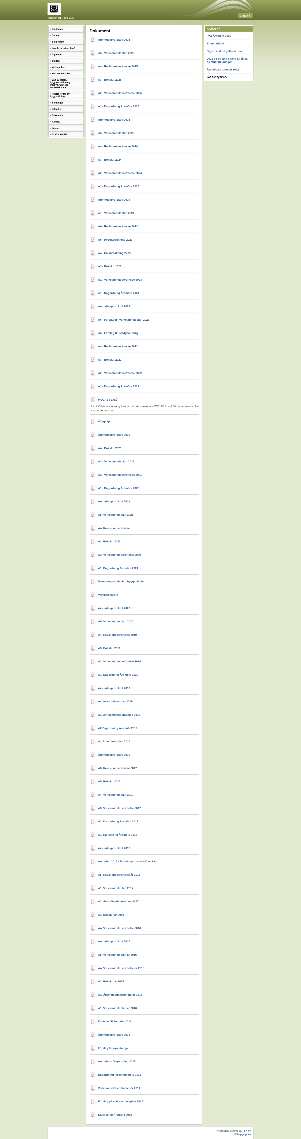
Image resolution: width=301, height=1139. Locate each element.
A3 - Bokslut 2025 (109, 79)
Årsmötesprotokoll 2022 (223, 69)
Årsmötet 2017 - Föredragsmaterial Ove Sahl (127, 861)
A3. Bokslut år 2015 (111, 981)
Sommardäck (216, 43)
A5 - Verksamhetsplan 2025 (116, 133)
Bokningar (57, 102)
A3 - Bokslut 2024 (109, 159)
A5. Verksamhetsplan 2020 (115, 621)
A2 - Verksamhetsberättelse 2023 (120, 279)
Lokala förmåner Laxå (63, 48)
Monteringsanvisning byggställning (121, 581)
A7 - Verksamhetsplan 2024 (116, 213)
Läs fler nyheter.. (217, 77)
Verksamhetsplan (61, 73)
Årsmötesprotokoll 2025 (114, 119)
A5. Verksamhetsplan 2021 (115, 514)
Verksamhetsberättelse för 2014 (119, 1088)
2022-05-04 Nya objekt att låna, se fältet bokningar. (227, 60)
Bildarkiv (56, 109)
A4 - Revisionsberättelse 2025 (118, 66)
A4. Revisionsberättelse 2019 (117, 634)
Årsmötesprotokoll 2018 (114, 754)
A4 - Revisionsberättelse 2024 (118, 146)
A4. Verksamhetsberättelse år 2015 (121, 968)
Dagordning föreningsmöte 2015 (119, 1074)
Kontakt (56, 121)
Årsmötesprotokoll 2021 (114, 501)
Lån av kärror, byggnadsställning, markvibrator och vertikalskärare (60, 84)
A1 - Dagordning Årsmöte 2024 (118, 293)
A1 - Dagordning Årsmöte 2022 (118, 488)
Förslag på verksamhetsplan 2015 (120, 1101)
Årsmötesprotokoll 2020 (114, 608)
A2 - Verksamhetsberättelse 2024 (120, 173)
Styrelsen (57, 54)
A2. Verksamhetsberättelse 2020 (119, 554)
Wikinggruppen (242, 1134)
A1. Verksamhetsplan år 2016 (117, 1008)
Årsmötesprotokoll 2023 (114, 306)
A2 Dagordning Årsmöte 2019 (118, 728)
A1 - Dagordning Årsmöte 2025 (118, 186)
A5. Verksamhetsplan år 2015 (117, 954)
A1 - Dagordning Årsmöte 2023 (118, 386)
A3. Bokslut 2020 (109, 541)
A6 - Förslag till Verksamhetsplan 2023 (123, 319)
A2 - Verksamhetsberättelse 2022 (120, 373)
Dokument (57, 115)
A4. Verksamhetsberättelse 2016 (119, 928)
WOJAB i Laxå (107, 399)
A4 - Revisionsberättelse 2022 (118, 346)
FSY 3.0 (247, 1130)
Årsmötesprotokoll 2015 (114, 1034)
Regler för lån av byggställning (59, 95)
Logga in (246, 15)
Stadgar (56, 60)
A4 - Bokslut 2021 (109, 448)
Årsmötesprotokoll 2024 (114, 199)
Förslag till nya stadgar (113, 1048)
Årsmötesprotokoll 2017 (114, 848)
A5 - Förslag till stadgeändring (118, 333)
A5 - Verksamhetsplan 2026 (116, 53)
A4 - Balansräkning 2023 (114, 253)
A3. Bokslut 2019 (109, 648)
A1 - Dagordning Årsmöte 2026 (118, 106)
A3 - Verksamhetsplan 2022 (116, 461)
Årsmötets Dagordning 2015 (117, 1061)
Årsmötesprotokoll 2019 (114, 688)
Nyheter (56, 35)
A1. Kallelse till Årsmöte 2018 (117, 834)
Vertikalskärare (108, 594)
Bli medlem (58, 41)
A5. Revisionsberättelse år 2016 (119, 874)
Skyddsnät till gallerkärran (224, 51)
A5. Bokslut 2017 (109, 781)
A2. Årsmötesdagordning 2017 (118, 901)
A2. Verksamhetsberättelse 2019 (119, 661)
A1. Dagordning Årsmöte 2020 (118, 674)
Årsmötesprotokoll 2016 (114, 941)
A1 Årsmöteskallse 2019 (114, 741)
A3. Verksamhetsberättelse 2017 (119, 808)
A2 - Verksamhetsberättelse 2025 (120, 93)
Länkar (55, 128)
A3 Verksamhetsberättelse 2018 (119, 714)
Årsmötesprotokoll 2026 (114, 39)
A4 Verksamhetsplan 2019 (115, 701)
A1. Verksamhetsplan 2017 (115, 888)
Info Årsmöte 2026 (219, 35)
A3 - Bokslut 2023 (109, 266)
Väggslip (104, 421)
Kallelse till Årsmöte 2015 (115, 1114)
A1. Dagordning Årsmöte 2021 (118, 568)
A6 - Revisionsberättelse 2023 (118, 226)
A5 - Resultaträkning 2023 (115, 239)
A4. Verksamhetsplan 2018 (115, 794)
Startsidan (57, 29)
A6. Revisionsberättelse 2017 (117, 768)
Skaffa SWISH (59, 134)
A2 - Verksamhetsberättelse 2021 (120, 474)
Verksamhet (58, 67)
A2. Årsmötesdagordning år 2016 (120, 994)
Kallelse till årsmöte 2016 (115, 1021)
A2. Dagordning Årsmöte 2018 (118, 821)
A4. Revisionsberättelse (114, 528)
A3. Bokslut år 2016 (111, 914)
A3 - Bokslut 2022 (109, 359)
